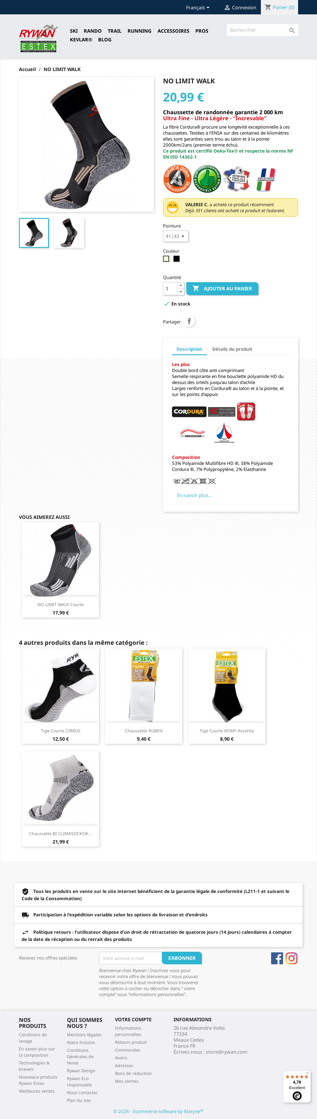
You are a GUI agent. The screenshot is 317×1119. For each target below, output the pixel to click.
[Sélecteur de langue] (199, 8)
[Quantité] (170, 288)
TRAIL (115, 31)
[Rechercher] (262, 30)
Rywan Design (81, 1070)
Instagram (291, 958)
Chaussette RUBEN (144, 731)
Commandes (127, 1050)
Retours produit (131, 1042)
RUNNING (140, 31)
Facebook (277, 958)
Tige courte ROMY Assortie (227, 731)
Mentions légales (84, 1034)
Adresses (124, 1065)
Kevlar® (81, 39)
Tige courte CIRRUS (60, 731)
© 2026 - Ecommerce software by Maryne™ (158, 1111)
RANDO (93, 31)
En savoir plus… (195, 495)
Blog (105, 39)
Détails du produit (232, 349)
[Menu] (307, 1074)
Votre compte (133, 1019)
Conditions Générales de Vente (80, 1056)
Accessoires (173, 31)
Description (189, 349)
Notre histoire (81, 1042)
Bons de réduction (133, 1073)
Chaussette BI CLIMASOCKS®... (60, 833)
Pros (201, 31)
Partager (189, 321)
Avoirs (121, 1058)
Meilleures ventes (37, 1091)
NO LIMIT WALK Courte (61, 604)
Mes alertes (126, 1081)
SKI (74, 31)
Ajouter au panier (222, 289)
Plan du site (79, 1100)
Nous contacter (82, 1092)
